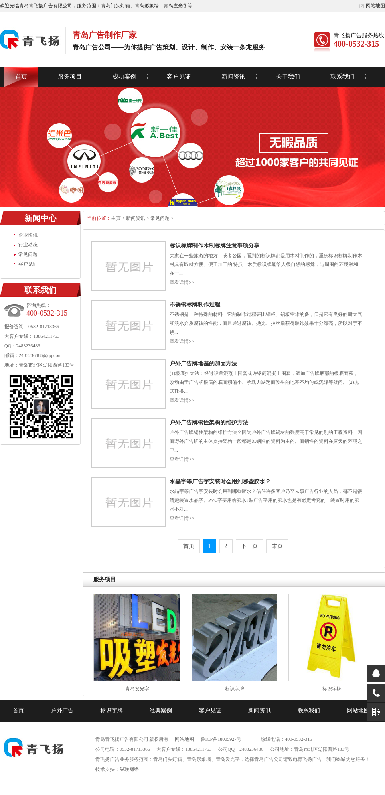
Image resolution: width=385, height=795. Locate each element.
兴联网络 (129, 769)
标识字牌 (234, 689)
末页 (277, 546)
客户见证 (179, 76)
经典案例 (161, 711)
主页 (116, 218)
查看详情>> (182, 282)
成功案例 (124, 76)
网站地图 (372, 5)
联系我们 (342, 76)
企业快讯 (28, 235)
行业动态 (28, 244)
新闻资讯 (233, 76)
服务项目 (70, 76)
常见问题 (28, 254)
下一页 (249, 546)
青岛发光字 (137, 689)
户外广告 (62, 711)
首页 (21, 76)
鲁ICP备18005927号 (221, 739)
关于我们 (288, 76)
